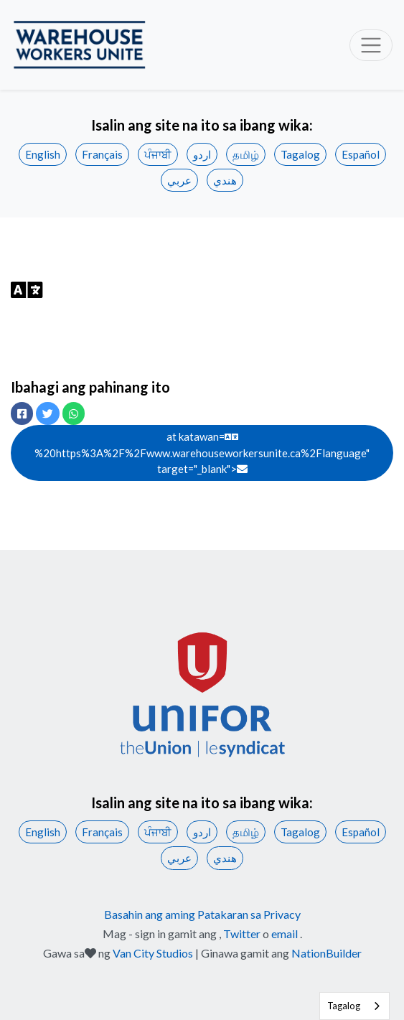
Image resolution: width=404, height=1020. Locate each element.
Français (102, 154)
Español (361, 154)
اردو (202, 154)
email (284, 933)
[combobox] (354, 1006)
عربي (179, 180)
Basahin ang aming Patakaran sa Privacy (202, 914)
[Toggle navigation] (371, 45)
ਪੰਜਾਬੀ (158, 154)
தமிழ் (245, 154)
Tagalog (300, 154)
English (42, 154)
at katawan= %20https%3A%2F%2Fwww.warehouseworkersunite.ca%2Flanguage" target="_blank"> (202, 452)
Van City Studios (153, 953)
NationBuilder (326, 953)
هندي (225, 180)
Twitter (241, 933)
